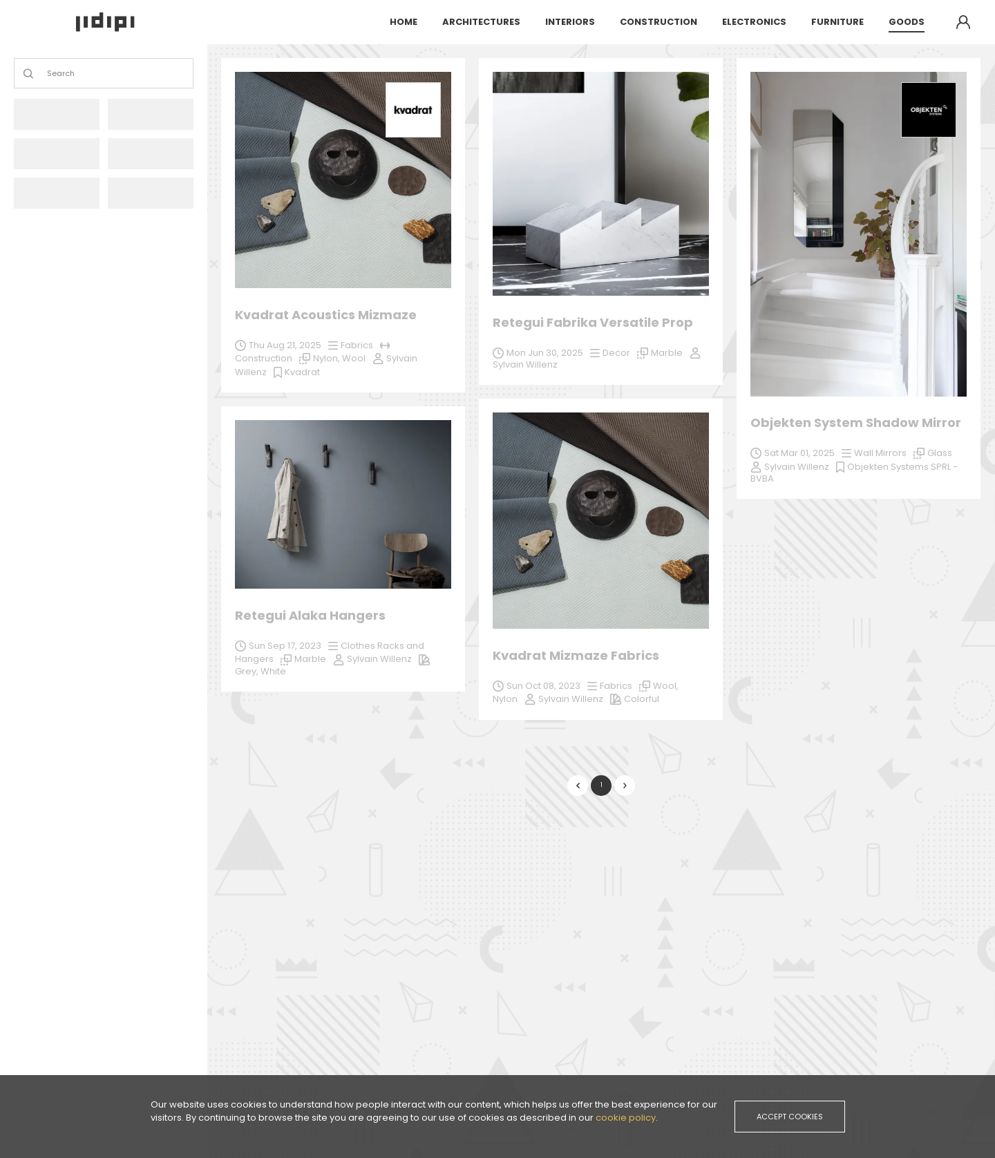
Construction (263, 358)
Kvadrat (302, 372)
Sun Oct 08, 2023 (543, 685)
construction (658, 21)
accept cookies (790, 1116)
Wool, (666, 685)
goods (907, 21)
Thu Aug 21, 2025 (285, 345)
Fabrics (616, 685)
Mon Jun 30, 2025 (544, 352)
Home (403, 21)
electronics (754, 21)
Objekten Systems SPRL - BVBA (854, 473)
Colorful (641, 698)
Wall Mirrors (880, 452)
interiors (570, 21)
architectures (481, 21)
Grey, (763, 777)
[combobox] (48, 73)
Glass (939, 452)
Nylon (505, 698)
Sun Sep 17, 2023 (800, 752)
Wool (354, 358)
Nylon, (327, 358)
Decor (616, 352)
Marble (826, 765)
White (789, 777)
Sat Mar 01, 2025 (799, 452)
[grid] (601, 435)
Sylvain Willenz (570, 698)
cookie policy (626, 1117)
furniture (837, 21)
